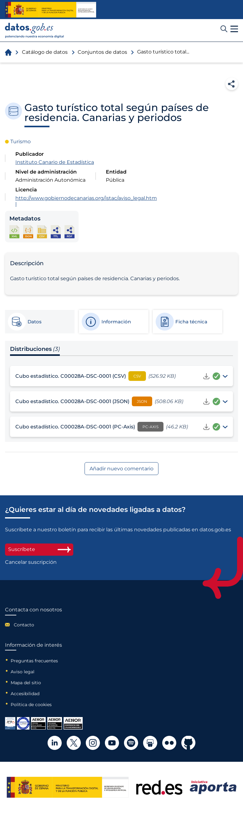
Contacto (24, 625)
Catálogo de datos (45, 52)
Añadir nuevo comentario (121, 469)
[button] (234, 29)
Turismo (20, 141)
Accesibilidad (25, 693)
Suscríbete (39, 549)
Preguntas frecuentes (34, 661)
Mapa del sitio (26, 682)
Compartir (231, 84)
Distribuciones (35, 349)
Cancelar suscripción (31, 562)
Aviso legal (22, 672)
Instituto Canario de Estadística (54, 162)
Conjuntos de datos (102, 52)
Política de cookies (31, 704)
